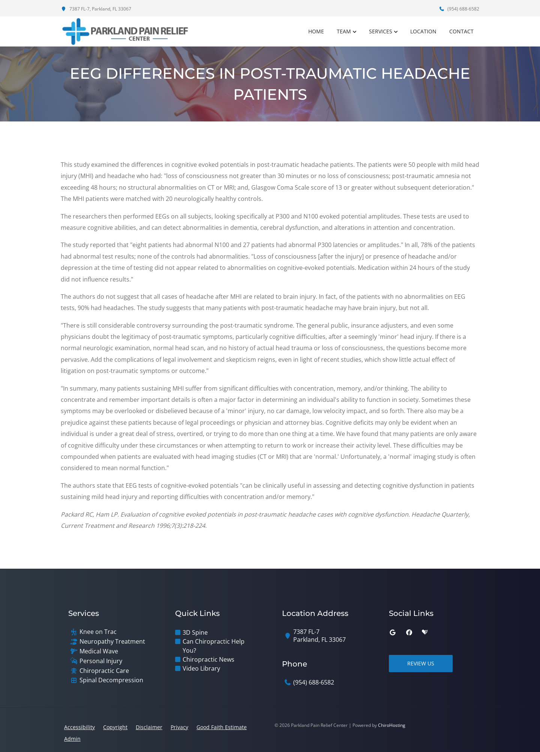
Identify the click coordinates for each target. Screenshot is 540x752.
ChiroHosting (391, 725)
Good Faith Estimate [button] (221, 727)
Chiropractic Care (104, 671)
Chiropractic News (208, 659)
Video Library (201, 668)
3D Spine (195, 632)
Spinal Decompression (111, 680)
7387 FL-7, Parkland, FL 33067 (96, 9)
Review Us (420, 663)
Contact (461, 31)
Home (316, 31)
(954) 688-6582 (459, 9)
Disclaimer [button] (149, 727)
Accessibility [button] (79, 727)
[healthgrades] (425, 632)
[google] (392, 632)
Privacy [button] (179, 727)
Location (423, 31)
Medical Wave (99, 651)
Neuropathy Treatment (112, 642)
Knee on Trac (98, 632)
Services (380, 31)
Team (344, 31)
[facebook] (409, 632)
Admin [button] (72, 738)
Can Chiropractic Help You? (213, 646)
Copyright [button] (115, 727)
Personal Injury (101, 661)
